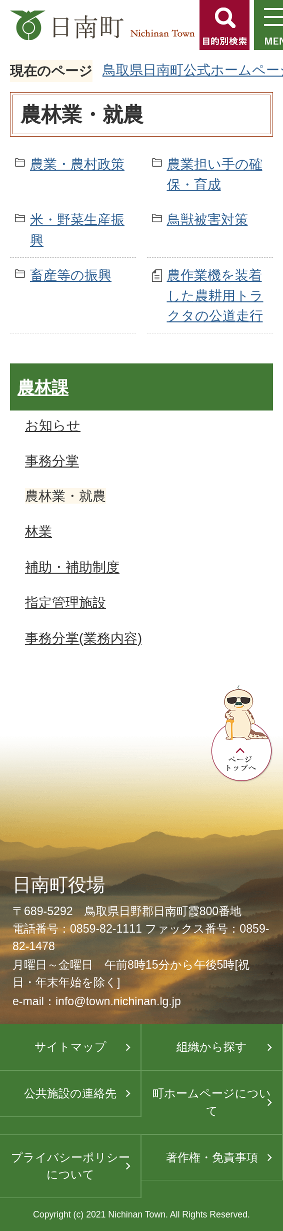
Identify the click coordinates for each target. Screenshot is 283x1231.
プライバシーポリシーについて (70, 1166)
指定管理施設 (65, 602)
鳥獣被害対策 (207, 219)
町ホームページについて (211, 1102)
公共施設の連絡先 (70, 1093)
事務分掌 (52, 461)
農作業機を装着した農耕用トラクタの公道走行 (215, 295)
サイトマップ (70, 1046)
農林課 (43, 387)
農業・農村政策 (77, 164)
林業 (38, 531)
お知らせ (52, 425)
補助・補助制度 (72, 567)
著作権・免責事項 (212, 1157)
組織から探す (211, 1046)
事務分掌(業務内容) (83, 638)
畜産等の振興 (71, 275)
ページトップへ (242, 733)
